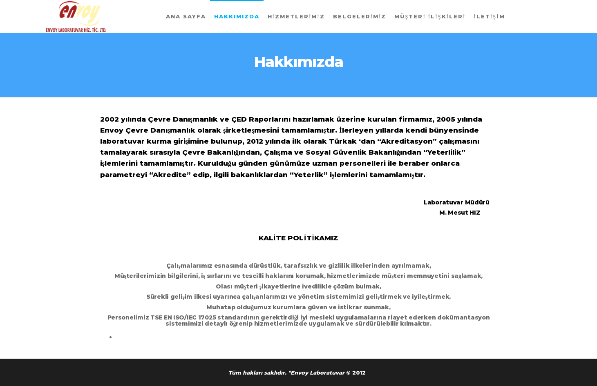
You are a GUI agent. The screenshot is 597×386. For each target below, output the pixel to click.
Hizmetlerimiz (296, 16)
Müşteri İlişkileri (429, 16)
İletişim (489, 16)
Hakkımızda (236, 16)
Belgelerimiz (360, 16)
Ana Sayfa (186, 16)
